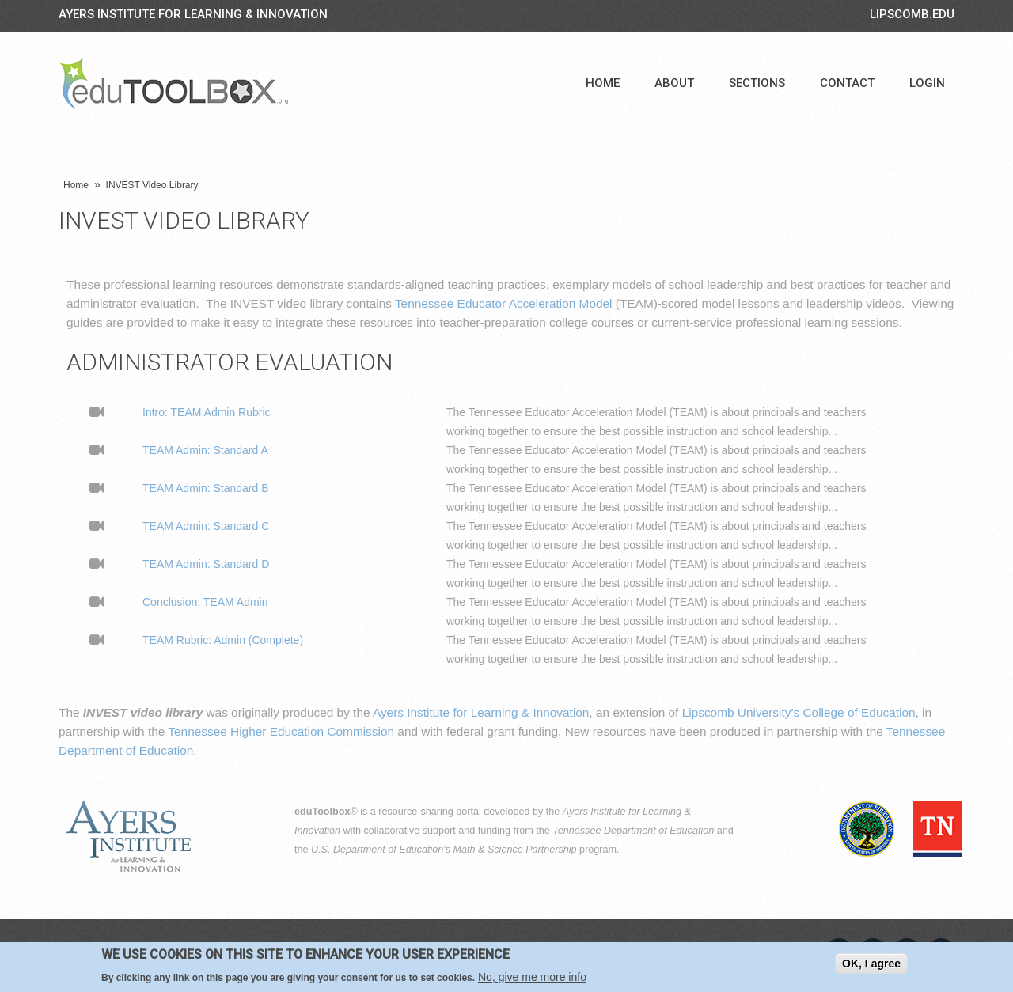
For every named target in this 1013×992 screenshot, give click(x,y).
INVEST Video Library (152, 185)
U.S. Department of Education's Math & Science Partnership (444, 849)
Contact (847, 83)
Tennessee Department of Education (633, 830)
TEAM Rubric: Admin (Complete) (222, 640)
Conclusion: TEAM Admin (204, 602)
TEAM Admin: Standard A (205, 450)
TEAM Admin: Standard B (205, 488)
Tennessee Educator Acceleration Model (504, 303)
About (674, 83)
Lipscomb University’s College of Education (799, 712)
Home (603, 83)
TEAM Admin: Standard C (205, 526)
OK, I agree (871, 964)
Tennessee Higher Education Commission (281, 731)
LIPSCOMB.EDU (912, 14)
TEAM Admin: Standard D (205, 564)
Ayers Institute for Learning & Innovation (193, 14)
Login (927, 83)
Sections (757, 83)
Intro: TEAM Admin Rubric (206, 412)
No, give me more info (532, 977)
